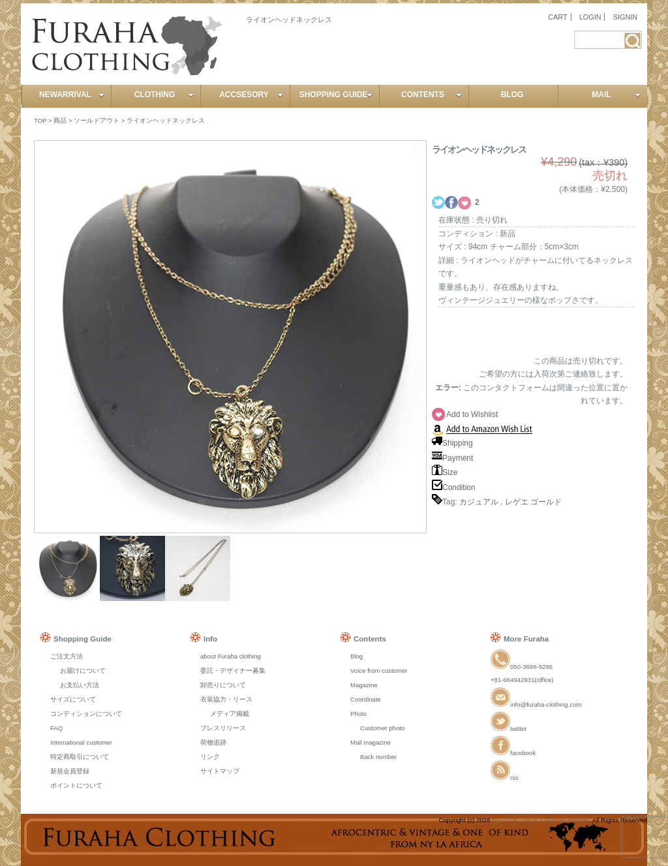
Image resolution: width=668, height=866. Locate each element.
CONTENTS (431, 94)
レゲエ (516, 501)
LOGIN (590, 17)
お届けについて (83, 670)
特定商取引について (79, 756)
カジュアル (478, 501)
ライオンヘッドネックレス (166, 120)
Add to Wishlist (472, 414)
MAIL (616, 94)
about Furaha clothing (230, 656)
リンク (210, 756)
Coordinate (365, 699)
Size (444, 472)
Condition (454, 487)
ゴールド (546, 501)
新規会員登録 (69, 771)
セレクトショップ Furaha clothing (540, 820)
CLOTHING (164, 94)
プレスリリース (223, 728)
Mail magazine (370, 742)
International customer (81, 742)
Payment (452, 458)
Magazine (364, 684)
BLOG (512, 94)
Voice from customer (378, 670)
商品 (60, 120)
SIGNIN (625, 17)
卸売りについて (223, 684)
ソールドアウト (96, 120)
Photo (358, 713)
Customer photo (382, 728)
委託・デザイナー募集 (233, 670)
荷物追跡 (213, 742)
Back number (378, 756)
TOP (40, 120)
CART (557, 17)
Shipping (452, 443)
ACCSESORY (251, 94)
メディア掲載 (229, 713)
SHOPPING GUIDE (335, 94)
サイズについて (73, 699)
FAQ (56, 728)
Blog (356, 656)
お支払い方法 (79, 684)
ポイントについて (76, 785)
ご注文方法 (66, 656)
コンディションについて (86, 713)
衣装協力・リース (226, 699)
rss (505, 777)
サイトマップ (219, 771)
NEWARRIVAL (71, 94)
